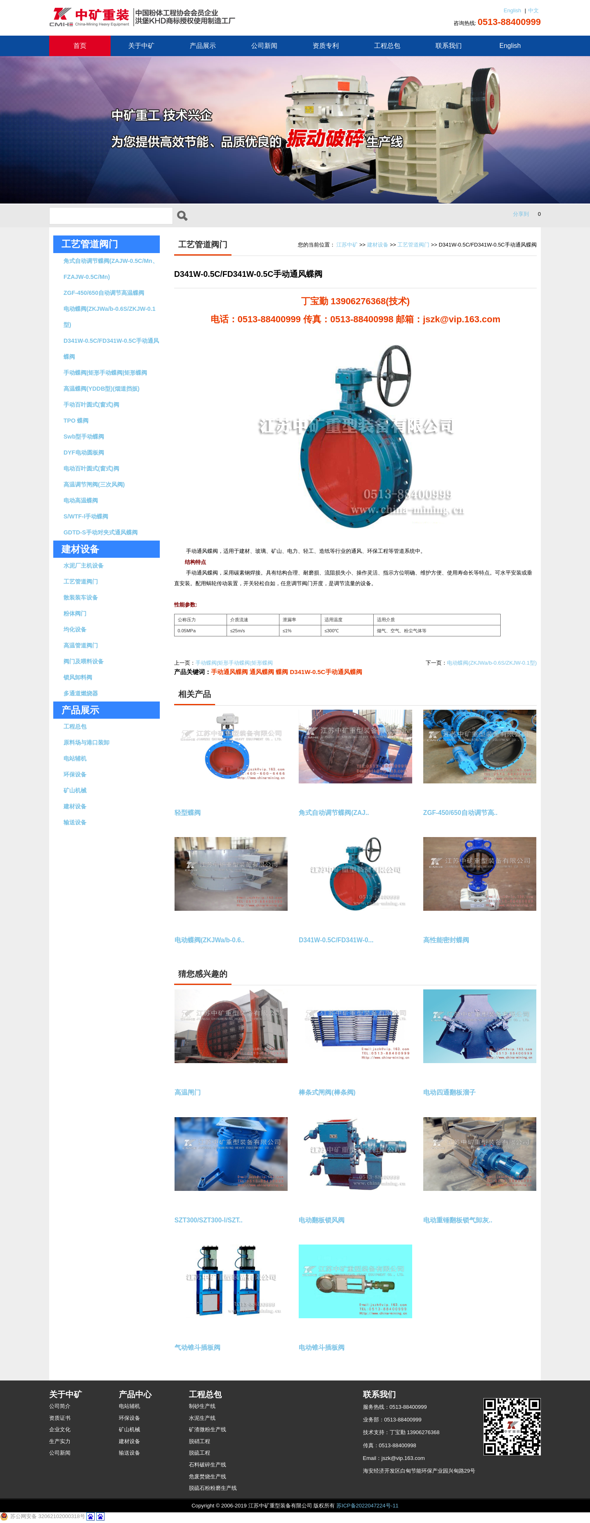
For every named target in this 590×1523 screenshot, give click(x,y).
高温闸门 (188, 1092)
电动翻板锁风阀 (322, 1220)
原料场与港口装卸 (86, 742)
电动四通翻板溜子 (449, 1092)
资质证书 (59, 1418)
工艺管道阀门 (89, 244)
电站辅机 (75, 758)
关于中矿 (141, 45)
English (512, 10)
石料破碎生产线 (207, 1465)
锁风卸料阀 (78, 677)
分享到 (521, 214)
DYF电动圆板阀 (84, 452)
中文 (533, 10)
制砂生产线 (202, 1406)
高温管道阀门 (81, 645)
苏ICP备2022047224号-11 (367, 1506)
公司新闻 (264, 45)
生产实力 (59, 1441)
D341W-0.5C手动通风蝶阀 (326, 671)
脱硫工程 (199, 1453)
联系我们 (449, 45)
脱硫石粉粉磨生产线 (213, 1488)
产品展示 (203, 45)
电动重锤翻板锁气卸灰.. (457, 1220)
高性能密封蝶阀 (446, 940)
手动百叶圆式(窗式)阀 (91, 404)
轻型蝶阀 (188, 812)
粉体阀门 (75, 613)
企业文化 (59, 1429)
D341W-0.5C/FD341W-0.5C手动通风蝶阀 (111, 348)
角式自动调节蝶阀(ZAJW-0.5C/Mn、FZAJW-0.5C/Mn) (111, 269)
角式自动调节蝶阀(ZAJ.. (334, 812)
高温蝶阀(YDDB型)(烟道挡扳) (102, 388)
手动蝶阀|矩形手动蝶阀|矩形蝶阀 (105, 372)
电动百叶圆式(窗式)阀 (91, 468)
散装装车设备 (81, 597)
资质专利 (326, 45)
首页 (79, 45)
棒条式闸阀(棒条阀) (327, 1092)
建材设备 (75, 806)
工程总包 (387, 45)
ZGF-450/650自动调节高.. (460, 812)
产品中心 (135, 1394)
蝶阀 (282, 671)
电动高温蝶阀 (81, 500)
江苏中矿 (347, 245)
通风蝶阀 (262, 671)
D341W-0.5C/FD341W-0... (336, 940)
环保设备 (75, 774)
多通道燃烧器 (81, 693)
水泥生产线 (202, 1418)
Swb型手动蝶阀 (84, 436)
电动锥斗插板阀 (322, 1347)
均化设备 (75, 629)
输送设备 (75, 822)
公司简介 (59, 1406)
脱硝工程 (199, 1441)
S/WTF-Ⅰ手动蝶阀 (86, 516)
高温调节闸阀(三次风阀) (94, 484)
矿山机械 (75, 790)
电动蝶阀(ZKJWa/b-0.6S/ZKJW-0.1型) (109, 317)
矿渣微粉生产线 (207, 1429)
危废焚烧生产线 (207, 1476)
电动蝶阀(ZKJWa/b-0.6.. (210, 940)
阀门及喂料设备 (84, 661)
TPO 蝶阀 (76, 420)
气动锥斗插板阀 (197, 1347)
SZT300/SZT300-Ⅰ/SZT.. (209, 1220)
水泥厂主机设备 (84, 565)
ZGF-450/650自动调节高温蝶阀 (104, 293)
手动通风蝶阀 (229, 671)
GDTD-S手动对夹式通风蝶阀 (101, 532)
